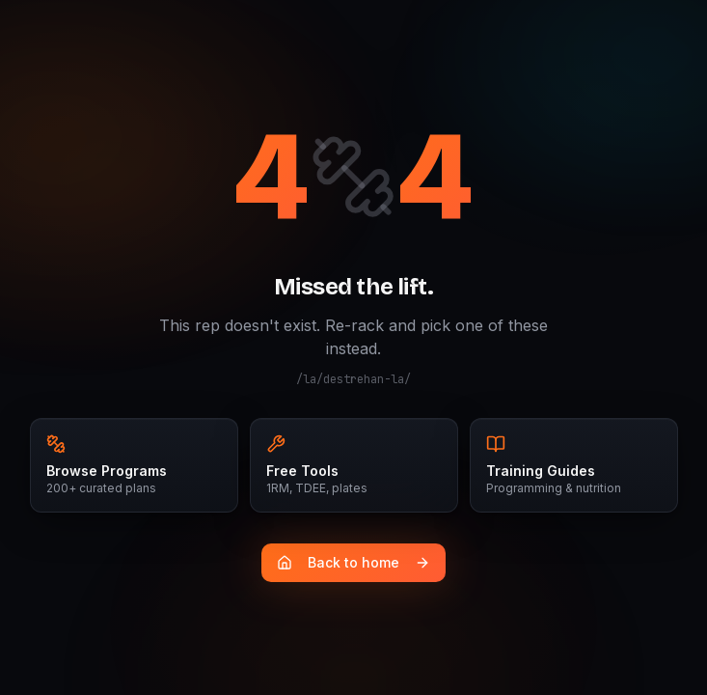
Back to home (353, 562)
